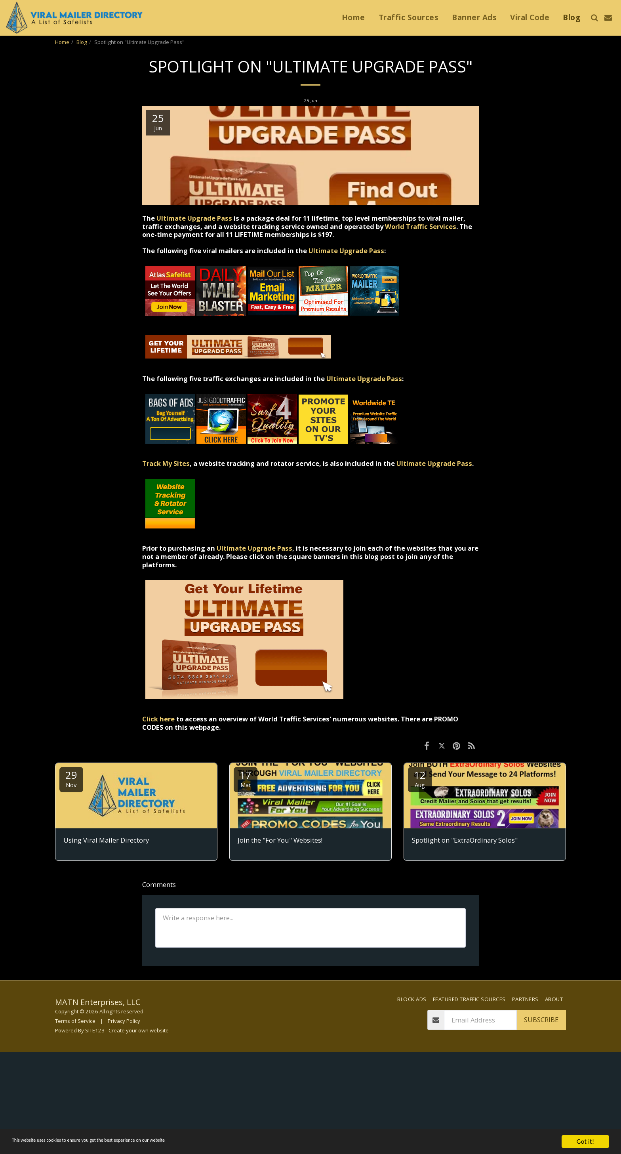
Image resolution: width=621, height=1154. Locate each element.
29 (71, 778)
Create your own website (139, 1030)
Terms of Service (75, 1020)
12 (420, 778)
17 (245, 778)
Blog (81, 42)
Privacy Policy (124, 1020)
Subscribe (541, 1019)
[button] (594, 17)
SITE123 (95, 1030)
